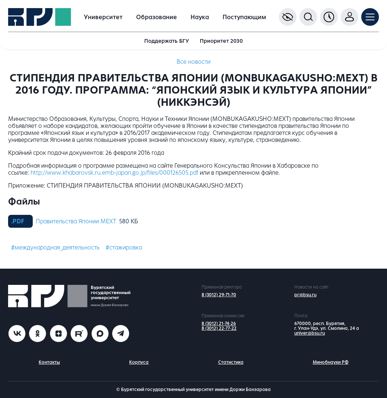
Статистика (231, 362)
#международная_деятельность (55, 247)
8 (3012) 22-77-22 (219, 328)
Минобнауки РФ (330, 362)
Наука (200, 17)
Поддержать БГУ (166, 41)
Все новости (193, 62)
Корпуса (139, 362)
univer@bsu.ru (309, 333)
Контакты (49, 362)
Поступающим (244, 17)
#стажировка (124, 247)
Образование (156, 17)
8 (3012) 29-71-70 (219, 295)
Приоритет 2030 (221, 41)
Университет (103, 17)
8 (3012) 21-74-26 (219, 323)
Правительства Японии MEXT (76, 221)
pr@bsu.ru (305, 295)
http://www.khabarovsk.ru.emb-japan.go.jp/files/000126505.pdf (114, 173)
